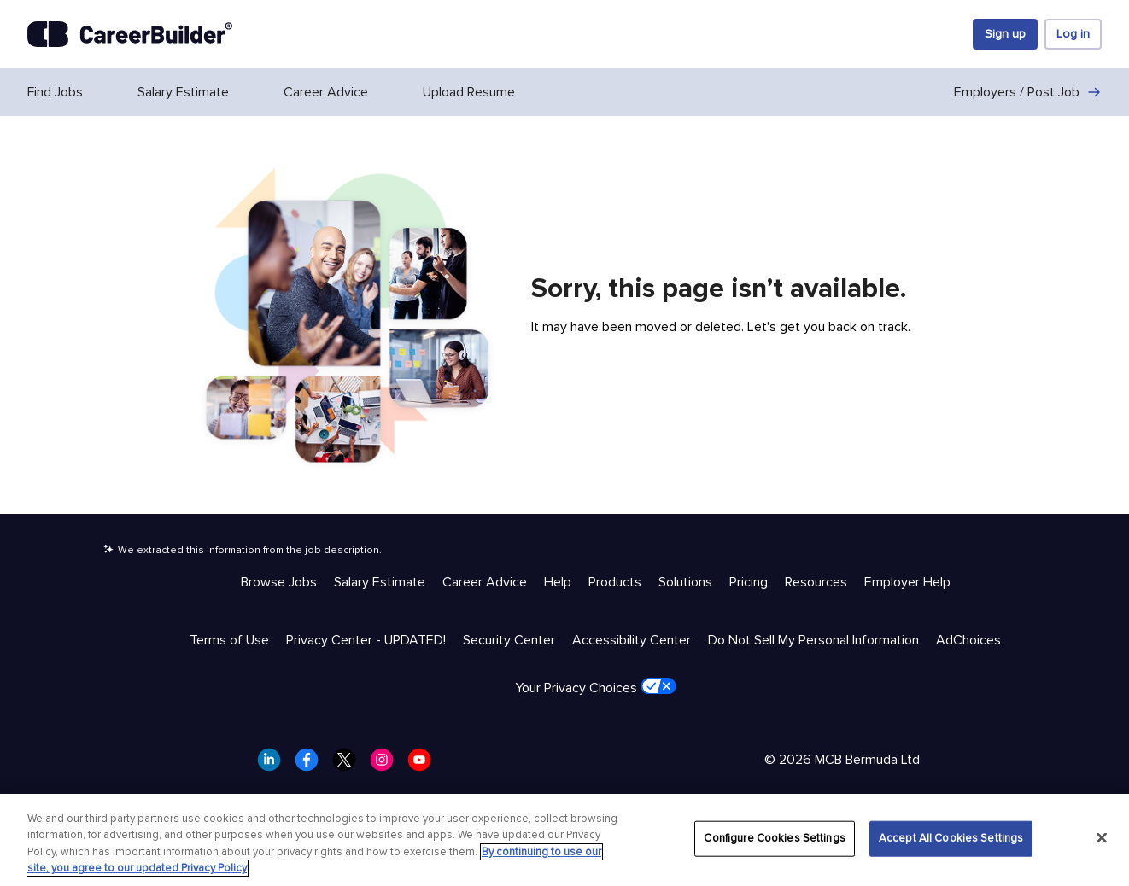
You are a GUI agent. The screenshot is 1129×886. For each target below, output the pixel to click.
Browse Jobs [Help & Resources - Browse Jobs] (279, 582)
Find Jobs (55, 92)
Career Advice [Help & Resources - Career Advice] (484, 582)
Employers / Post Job (1028, 92)
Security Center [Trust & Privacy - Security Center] (509, 640)
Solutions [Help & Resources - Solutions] (685, 582)
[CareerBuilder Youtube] (424, 765)
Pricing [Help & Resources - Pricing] (748, 582)
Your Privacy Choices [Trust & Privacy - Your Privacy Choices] (595, 687)
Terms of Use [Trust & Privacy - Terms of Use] (229, 640)
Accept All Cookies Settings (951, 838)
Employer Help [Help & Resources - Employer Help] (907, 582)
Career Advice (326, 92)
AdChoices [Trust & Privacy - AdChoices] (968, 640)
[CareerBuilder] (129, 34)
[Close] (1101, 837)
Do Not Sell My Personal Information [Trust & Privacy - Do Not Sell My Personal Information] (813, 640)
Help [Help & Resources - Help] (557, 582)
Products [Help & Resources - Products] (614, 582)
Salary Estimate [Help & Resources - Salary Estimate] (379, 582)
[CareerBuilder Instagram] (387, 765)
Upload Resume (469, 92)
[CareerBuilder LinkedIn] (274, 765)
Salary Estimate (183, 92)
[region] (564, 840)
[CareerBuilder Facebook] (312, 765)
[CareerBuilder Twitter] (349, 765)
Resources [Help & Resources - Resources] (816, 582)
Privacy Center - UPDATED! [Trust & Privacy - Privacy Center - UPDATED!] (366, 640)
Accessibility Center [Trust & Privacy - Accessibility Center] (631, 640)
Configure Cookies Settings (774, 838)
